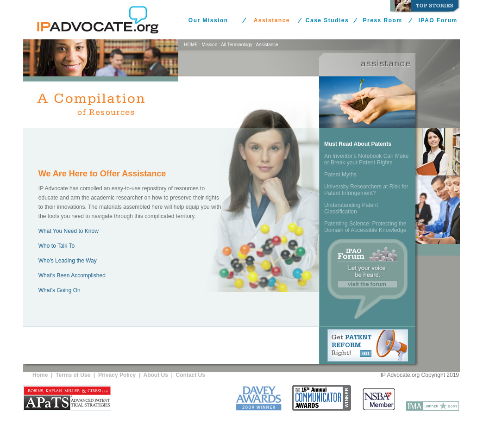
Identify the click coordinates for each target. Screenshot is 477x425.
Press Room (382, 20)
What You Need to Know (68, 231)
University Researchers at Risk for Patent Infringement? (366, 189)
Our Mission (208, 20)
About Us (156, 375)
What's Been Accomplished (72, 275)
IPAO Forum (438, 20)
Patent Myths (340, 174)
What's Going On (59, 290)
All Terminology (236, 44)
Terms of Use (73, 375)
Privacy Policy (117, 375)
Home (40, 375)
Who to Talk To (56, 246)
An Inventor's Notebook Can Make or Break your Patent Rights (366, 159)
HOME (191, 44)
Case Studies (327, 20)
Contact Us (190, 375)
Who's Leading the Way (67, 260)
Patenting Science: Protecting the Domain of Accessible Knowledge (365, 226)
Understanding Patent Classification (351, 208)
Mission (209, 44)
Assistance (272, 20)
